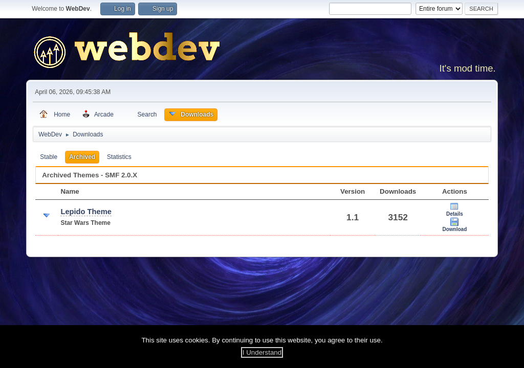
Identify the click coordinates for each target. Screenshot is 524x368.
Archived (82, 156)
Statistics (119, 156)
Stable (48, 156)
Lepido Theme (85, 212)
